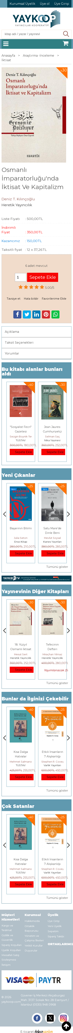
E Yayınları (21, 765)
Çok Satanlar (18, 806)
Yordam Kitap (20, 541)
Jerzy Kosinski (20, 761)
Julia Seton (52, 537)
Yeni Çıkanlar (18, 475)
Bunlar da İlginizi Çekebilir (35, 699)
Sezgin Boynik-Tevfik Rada (26, 436)
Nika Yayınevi (52, 440)
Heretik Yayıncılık (20, 657)
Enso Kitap (52, 541)
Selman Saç (52, 436)
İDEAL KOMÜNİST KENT (20, 533)
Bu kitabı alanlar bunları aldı (32, 372)
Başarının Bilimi (52, 528)
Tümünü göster (57, 567)
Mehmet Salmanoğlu (54, 761)
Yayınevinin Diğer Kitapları (35, 591)
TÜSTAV (21, 440)
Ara (66, 34)
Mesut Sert (52, 654)
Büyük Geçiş (20, 644)
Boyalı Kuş (21, 752)
